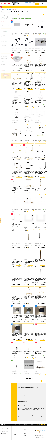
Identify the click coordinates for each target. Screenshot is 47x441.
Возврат (12, 0)
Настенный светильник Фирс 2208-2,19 (40, 31)
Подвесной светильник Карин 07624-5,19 (29, 335)
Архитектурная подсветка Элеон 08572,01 (16, 31)
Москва (17, 2)
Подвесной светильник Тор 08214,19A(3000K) (28, 173)
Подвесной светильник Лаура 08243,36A (29, 298)
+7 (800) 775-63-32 (18, 3)
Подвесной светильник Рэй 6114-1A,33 (16, 207)
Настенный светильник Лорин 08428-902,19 (39, 244)
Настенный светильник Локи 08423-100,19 (40, 280)
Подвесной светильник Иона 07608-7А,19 (40, 371)
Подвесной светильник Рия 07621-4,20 (40, 207)
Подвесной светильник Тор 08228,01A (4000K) (28, 121)
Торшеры (4, 24)
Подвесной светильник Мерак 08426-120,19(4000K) (28, 226)
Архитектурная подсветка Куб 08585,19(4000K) (17, 335)
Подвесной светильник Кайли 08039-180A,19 (29, 371)
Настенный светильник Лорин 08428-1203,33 (28, 244)
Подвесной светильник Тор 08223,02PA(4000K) (16, 138)
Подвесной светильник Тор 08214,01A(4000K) (16, 103)
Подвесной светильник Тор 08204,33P (16, 84)
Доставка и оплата (3, 0)
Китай (7, 9)
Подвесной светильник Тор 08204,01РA (40, 120)
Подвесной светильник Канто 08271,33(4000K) (40, 353)
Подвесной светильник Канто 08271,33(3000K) (29, 353)
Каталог (0, 7)
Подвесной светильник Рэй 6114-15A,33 (40, 190)
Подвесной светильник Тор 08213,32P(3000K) (16, 156)
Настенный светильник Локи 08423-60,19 (17, 280)
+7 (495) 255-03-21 (18, 4)
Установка (19, 0)
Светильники (11, 9)
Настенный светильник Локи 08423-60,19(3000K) (29, 262)
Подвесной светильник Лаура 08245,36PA (40, 298)
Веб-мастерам (26, 432)
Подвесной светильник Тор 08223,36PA (16, 173)
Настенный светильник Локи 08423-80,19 (29, 280)
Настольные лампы (5, 20)
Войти (45, 0)
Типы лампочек (26, 437)
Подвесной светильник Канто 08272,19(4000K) (17, 371)
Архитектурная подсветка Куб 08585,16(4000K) (29, 317)
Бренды (28, 0)
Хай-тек (15, 18)
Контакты (31, 0)
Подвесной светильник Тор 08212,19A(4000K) (28, 85)
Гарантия (8, 0)
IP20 (3, 60)
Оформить (43, 424)
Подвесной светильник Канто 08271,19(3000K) (40, 335)
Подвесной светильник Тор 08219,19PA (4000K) (40, 173)
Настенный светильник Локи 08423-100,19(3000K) (17, 262)
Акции (14, 433)
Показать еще (28, 378)
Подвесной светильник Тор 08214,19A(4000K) (28, 103)
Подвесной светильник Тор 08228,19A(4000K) (28, 138)
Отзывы (16, 0)
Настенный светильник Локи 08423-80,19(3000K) (17, 299)
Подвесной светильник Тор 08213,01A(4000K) (40, 85)
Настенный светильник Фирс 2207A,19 (17, 49)
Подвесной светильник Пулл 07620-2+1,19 (17, 225)
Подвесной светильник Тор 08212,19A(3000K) (40, 138)
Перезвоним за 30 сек (28, 2)
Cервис (25, 427)
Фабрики (15, 430)
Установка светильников (27, 430)
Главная (2, 9)
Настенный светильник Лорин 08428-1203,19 (16, 244)
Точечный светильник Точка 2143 (17, 66)
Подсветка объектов (5, 36)
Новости (25, 435)
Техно (3, 46)
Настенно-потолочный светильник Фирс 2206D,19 (40, 49)
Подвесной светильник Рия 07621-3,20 (28, 207)
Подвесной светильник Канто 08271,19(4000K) (17, 353)
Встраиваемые (4, 31)
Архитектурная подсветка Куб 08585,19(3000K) (40, 317)
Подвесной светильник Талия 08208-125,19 (17, 190)
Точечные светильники (5, 25)
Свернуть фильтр (15, 14)
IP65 (3, 61)
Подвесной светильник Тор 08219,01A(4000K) (40, 102)
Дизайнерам (24, 0)
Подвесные (4, 35)
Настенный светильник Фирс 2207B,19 (29, 49)
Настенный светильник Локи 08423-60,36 (40, 261)
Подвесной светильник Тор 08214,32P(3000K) (28, 156)
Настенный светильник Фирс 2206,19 (29, 31)
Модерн (3, 42)
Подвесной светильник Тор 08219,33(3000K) (28, 66)
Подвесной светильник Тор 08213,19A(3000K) (40, 156)
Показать (5, 75)
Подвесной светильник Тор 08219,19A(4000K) (16, 120)
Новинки (15, 432)
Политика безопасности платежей (39, 433)
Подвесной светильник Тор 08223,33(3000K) (40, 66)
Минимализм (4, 41)
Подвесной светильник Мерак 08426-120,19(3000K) (40, 226)
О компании (16, 427)
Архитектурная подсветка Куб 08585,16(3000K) (17, 317)
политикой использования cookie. (39, 437)
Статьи (25, 436)
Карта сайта (15, 434)
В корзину (18, 35)
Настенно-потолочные (5, 32)
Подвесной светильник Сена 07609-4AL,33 (28, 190)
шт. (37, 424)
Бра (3, 17)
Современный (4, 45)
